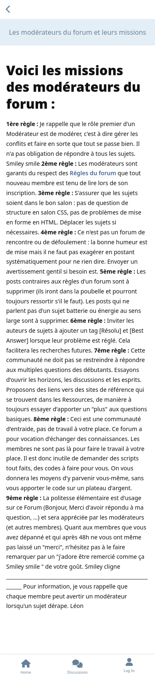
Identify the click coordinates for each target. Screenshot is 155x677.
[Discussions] (77, 666)
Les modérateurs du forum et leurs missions (77, 32)
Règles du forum (93, 173)
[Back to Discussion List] (8, 9)
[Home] (26, 666)
